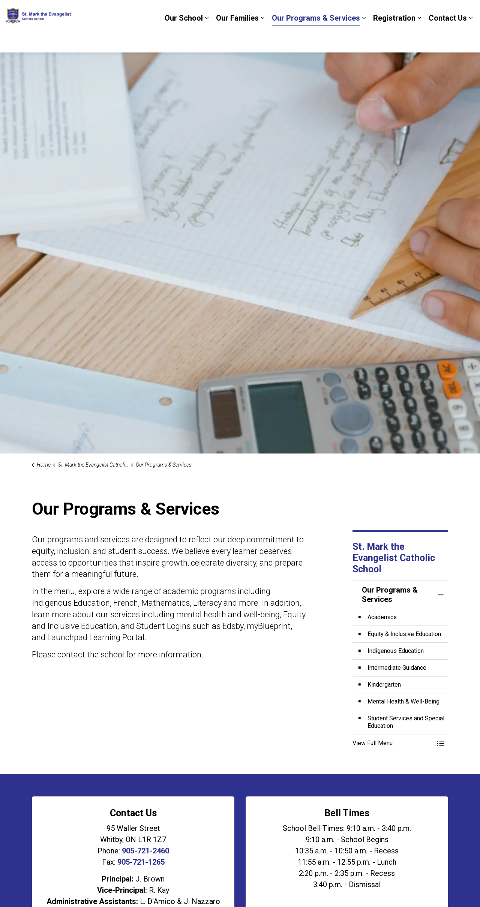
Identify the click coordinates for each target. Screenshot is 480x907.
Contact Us (448, 39)
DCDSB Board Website (420, 13)
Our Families (237, 39)
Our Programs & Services (316, 39)
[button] (392, 743)
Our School (184, 39)
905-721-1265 (141, 862)
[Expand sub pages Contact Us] (470, 39)
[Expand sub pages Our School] (206, 39)
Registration (394, 39)
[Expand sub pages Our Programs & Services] (364, 39)
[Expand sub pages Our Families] (262, 39)
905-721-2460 (145, 850)
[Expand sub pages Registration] (419, 39)
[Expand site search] (466, 13)
